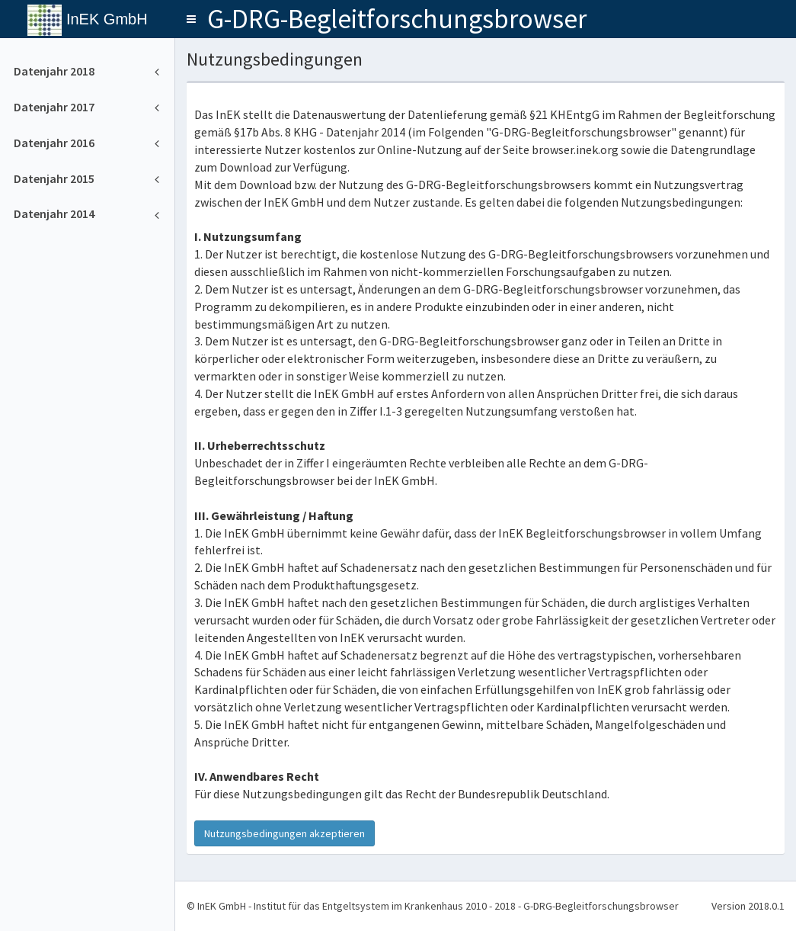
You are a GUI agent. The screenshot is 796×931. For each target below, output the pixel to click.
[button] (191, 19)
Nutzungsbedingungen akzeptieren (284, 833)
